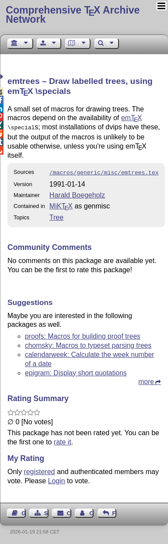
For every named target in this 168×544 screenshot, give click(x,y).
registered (39, 470)
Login (56, 479)
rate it (62, 440)
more (146, 380)
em (131, 117)
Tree (56, 215)
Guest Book (23, 511)
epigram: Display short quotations (76, 371)
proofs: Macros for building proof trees (82, 334)
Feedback (114, 511)
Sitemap (46, 511)
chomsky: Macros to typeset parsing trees (88, 343)
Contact (69, 511)
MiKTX (61, 204)
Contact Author (91, 511)
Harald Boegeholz (77, 193)
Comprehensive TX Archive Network (73, 14)
